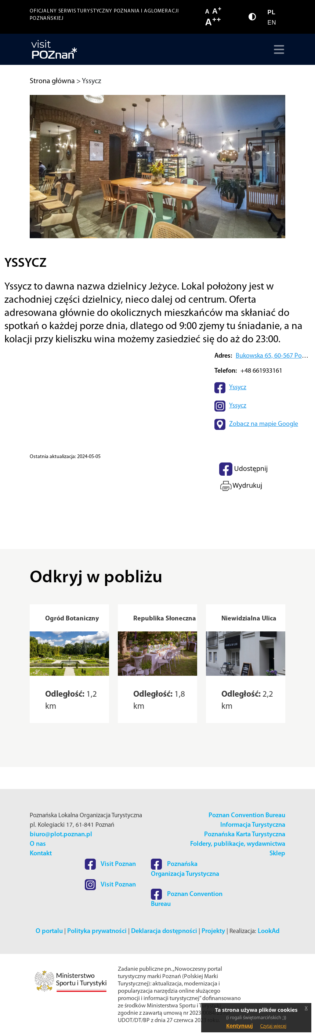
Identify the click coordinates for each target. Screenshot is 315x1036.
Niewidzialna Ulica (248, 618)
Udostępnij (243, 469)
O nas (38, 844)
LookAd (268, 931)
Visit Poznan (110, 864)
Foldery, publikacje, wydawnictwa (237, 844)
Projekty (213, 931)
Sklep (277, 853)
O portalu (49, 931)
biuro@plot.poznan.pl (61, 834)
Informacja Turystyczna (252, 825)
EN (271, 22)
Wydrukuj (240, 486)
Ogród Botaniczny (72, 618)
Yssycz (237, 387)
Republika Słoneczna (164, 618)
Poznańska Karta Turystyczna (244, 834)
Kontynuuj (239, 1025)
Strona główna (52, 81)
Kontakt (41, 853)
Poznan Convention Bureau (247, 815)
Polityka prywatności (97, 931)
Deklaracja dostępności (164, 931)
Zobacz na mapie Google (263, 424)
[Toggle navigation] (277, 49)
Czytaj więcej (273, 1026)
